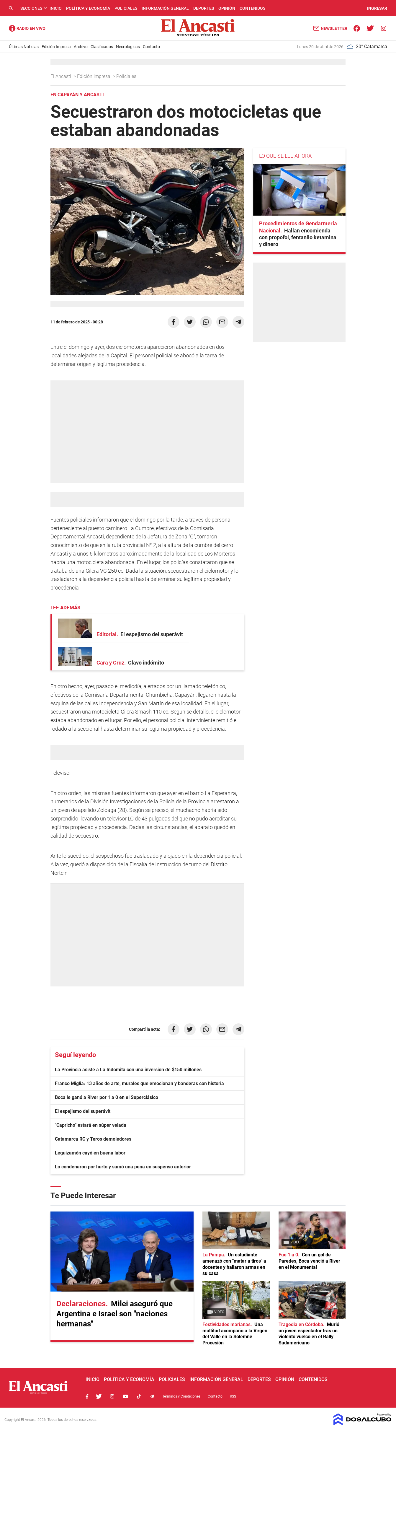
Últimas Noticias (24, 46)
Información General (165, 8)
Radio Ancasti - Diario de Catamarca (27, 28)
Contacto (151, 46)
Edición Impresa (56, 46)
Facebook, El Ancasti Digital (87, 1396)
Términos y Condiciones (181, 1396)
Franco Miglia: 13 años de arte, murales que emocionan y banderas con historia (139, 1083)
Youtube (125, 1396)
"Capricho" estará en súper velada (90, 1125)
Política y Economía (88, 8)
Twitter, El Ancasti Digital (99, 1396)
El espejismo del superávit (82, 1111)
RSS (233, 1396)
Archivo (81, 46)
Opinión (226, 8)
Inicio (56, 8)
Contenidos (252, 8)
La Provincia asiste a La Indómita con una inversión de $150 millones (128, 1069)
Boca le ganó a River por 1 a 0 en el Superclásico (106, 1097)
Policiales (125, 8)
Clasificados (102, 46)
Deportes (203, 8)
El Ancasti (61, 76)
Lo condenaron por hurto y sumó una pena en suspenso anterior (123, 1167)
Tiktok (139, 1396)
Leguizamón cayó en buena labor (90, 1153)
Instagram (112, 1396)
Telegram (152, 1396)
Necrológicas (128, 46)
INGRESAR (377, 8)
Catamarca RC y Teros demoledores (93, 1139)
